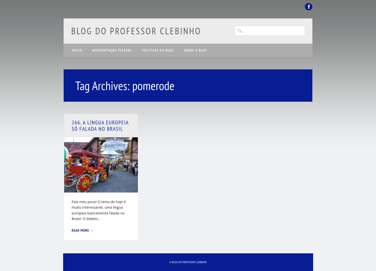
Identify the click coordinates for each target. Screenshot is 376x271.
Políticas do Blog (157, 50)
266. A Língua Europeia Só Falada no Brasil (100, 125)
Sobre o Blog (195, 50)
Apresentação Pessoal (112, 50)
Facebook (308, 6)
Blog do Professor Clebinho (136, 31)
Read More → (83, 230)
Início (77, 50)
